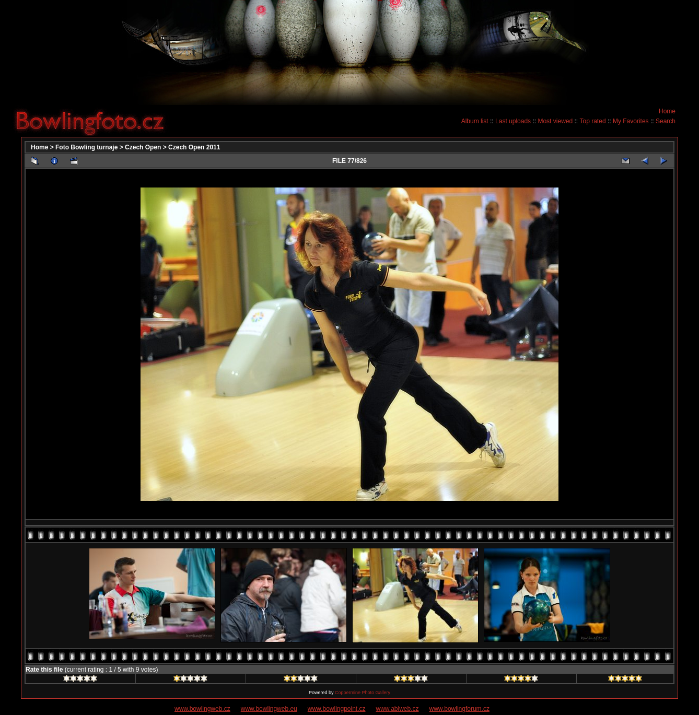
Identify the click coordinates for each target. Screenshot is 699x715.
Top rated (593, 121)
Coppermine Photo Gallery (362, 692)
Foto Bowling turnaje (86, 147)
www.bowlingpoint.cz (337, 708)
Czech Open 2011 (194, 147)
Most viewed (555, 121)
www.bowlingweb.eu (269, 708)
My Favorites (631, 121)
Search (665, 121)
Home (667, 111)
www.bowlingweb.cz (202, 708)
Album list (474, 121)
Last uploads (513, 121)
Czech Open (143, 147)
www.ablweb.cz (397, 708)
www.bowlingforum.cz (459, 708)
